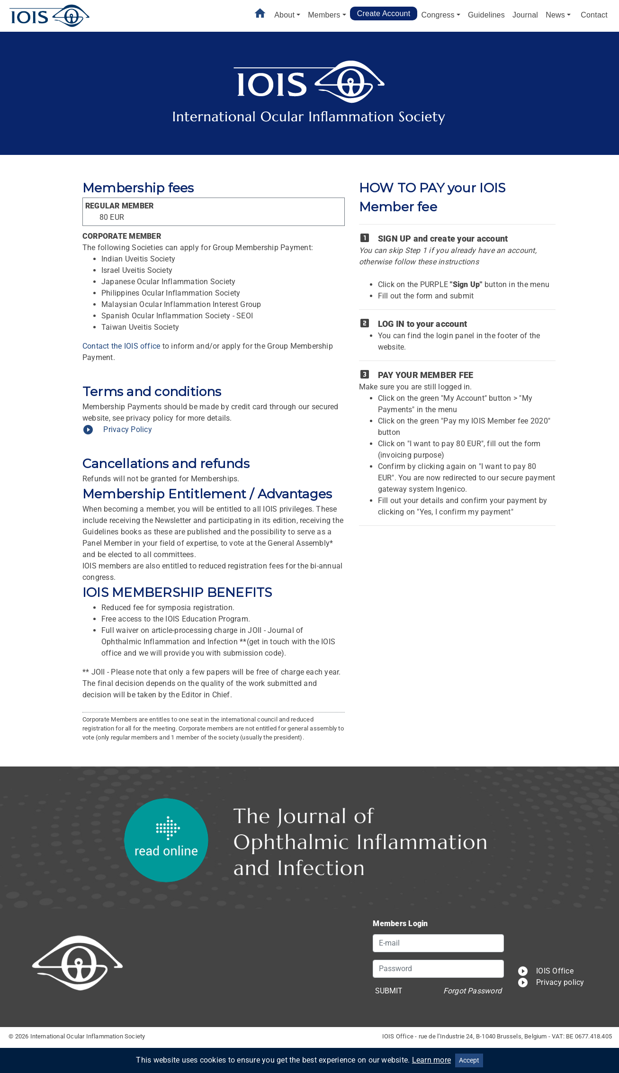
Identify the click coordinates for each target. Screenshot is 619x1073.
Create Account (384, 13)
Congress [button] (437, 15)
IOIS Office (545, 970)
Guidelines (486, 15)
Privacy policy (550, 982)
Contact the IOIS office (121, 346)
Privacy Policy (117, 429)
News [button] (555, 15)
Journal (525, 15)
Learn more (431, 1059)
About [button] (284, 15)
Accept (469, 1060)
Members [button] (324, 15)
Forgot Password (472, 990)
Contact (594, 15)
